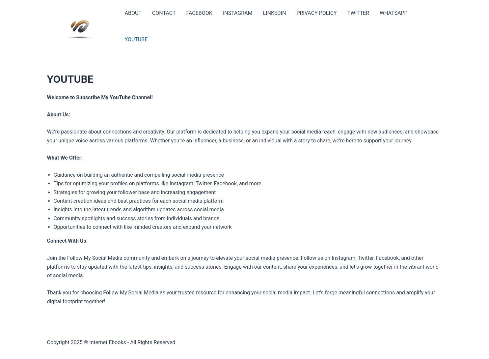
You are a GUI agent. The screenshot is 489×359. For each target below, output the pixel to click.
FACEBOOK (199, 13)
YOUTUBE (136, 39)
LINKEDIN (274, 13)
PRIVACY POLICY (316, 13)
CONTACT (164, 13)
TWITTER (358, 13)
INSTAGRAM (238, 13)
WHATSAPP (394, 13)
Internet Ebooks (107, 342)
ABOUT (133, 13)
